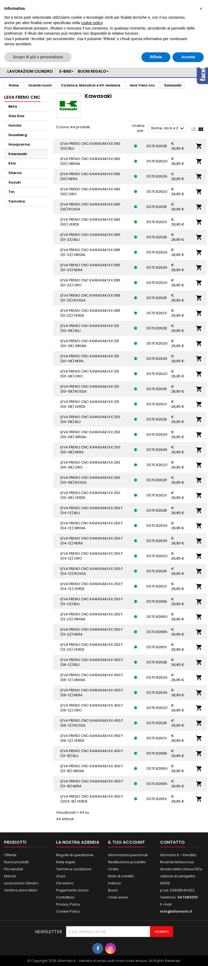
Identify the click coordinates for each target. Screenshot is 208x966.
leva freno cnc (22, 97)
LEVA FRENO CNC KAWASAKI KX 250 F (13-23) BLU (91, 601)
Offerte (10, 855)
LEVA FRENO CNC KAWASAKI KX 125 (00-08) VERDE (89, 404)
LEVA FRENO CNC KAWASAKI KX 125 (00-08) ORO (89, 374)
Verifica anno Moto (20, 890)
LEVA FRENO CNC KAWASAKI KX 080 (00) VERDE (90, 222)
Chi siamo (65, 883)
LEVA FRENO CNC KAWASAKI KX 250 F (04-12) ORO (91, 556)
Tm (11, 191)
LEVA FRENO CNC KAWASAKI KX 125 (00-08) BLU (89, 328)
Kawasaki (17, 153)
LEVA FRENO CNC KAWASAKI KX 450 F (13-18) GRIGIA (91, 768)
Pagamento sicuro (72, 890)
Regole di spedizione (74, 855)
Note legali (65, 862)
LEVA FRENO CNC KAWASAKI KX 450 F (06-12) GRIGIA (91, 677)
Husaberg (17, 134)
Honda (14, 125)
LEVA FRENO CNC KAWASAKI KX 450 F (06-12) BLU (91, 662)
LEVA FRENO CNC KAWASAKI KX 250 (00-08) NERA (90, 450)
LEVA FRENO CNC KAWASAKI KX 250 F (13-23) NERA (91, 632)
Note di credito (121, 876)
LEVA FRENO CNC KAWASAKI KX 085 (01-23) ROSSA (90, 298)
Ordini (113, 869)
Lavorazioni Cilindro (21, 883)
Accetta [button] (188, 57)
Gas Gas (16, 115)
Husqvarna (19, 144)
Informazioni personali (128, 855)
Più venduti (13, 869)
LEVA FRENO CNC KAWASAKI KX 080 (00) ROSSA (90, 207)
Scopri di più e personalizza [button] (38, 57)
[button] (201, 8)
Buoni (113, 890)
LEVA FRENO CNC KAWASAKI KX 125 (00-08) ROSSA (89, 389)
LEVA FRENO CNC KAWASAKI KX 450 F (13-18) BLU (91, 753)
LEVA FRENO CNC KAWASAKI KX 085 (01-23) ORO (90, 283)
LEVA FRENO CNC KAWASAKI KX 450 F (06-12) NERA (91, 693)
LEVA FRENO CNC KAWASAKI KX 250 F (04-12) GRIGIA (91, 526)
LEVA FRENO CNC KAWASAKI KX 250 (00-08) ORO (90, 465)
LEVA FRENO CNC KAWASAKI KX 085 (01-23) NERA (90, 267)
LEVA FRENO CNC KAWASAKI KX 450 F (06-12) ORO (91, 708)
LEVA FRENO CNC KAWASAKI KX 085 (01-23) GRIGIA (90, 252)
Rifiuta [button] (156, 57)
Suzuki (14, 182)
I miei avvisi (118, 897)
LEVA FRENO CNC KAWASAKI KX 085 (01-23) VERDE (90, 313)
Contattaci (65, 897)
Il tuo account (126, 842)
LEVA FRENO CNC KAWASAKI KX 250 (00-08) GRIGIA (90, 434)
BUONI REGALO (92, 71)
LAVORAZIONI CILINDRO (30, 71)
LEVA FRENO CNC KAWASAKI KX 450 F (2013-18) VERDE (91, 799)
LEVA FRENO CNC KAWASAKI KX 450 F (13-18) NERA (91, 784)
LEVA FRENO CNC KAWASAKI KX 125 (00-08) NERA (89, 359)
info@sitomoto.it (176, 911)
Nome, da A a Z (168, 128)
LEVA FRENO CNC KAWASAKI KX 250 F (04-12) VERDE (91, 586)
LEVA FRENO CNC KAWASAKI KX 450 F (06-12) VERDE (91, 738)
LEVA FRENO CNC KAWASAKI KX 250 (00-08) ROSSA (90, 480)
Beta (12, 106)
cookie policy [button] (91, 23)
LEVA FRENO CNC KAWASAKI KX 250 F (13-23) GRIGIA (91, 617)
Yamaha (16, 201)
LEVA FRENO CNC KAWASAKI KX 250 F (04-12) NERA (91, 541)
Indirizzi (114, 883)
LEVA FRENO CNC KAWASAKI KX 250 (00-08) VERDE (90, 495)
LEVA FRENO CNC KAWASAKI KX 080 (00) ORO (90, 192)
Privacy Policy (68, 904)
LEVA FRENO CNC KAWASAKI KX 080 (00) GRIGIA (90, 161)
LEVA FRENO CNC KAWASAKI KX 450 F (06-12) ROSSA (91, 723)
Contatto (172, 842)
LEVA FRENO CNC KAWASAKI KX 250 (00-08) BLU (90, 419)
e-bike (65, 71)
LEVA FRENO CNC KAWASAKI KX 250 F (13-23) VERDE (91, 647)
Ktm (12, 163)
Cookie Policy (68, 911)
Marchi (10, 876)
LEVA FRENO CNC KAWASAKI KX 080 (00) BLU (90, 146)
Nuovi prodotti (16, 862)
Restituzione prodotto (127, 862)
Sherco (15, 172)
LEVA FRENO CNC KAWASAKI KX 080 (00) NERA (90, 176)
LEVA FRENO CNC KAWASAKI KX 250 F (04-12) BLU (91, 510)
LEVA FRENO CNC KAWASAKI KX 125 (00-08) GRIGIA (89, 343)
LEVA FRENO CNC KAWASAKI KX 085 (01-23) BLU (90, 237)
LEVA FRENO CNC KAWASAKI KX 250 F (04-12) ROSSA (91, 571)
